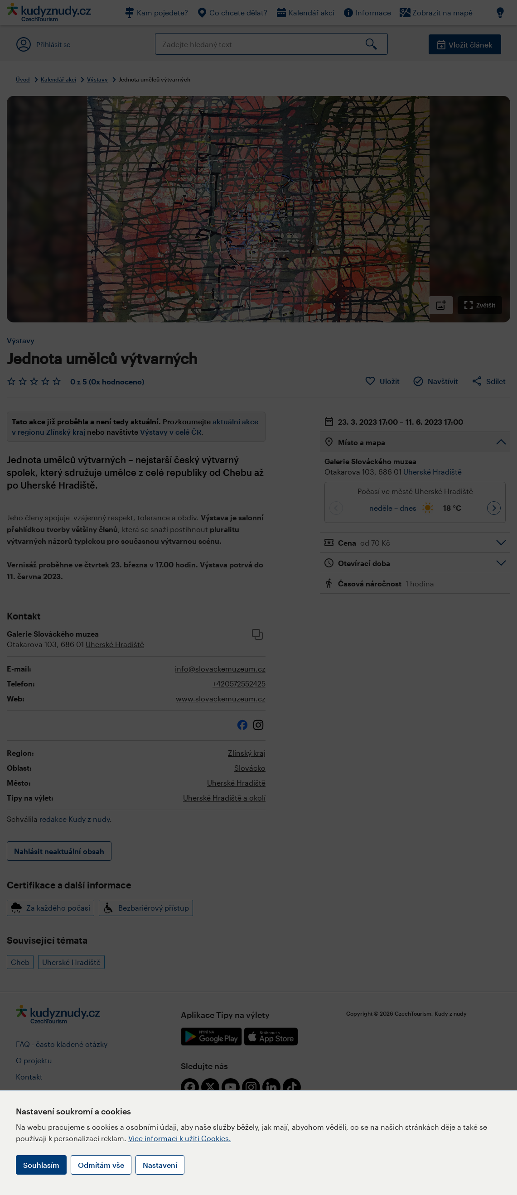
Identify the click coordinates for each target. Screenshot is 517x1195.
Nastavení (160, 1165)
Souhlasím (41, 1165)
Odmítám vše (101, 1165)
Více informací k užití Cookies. (179, 1138)
